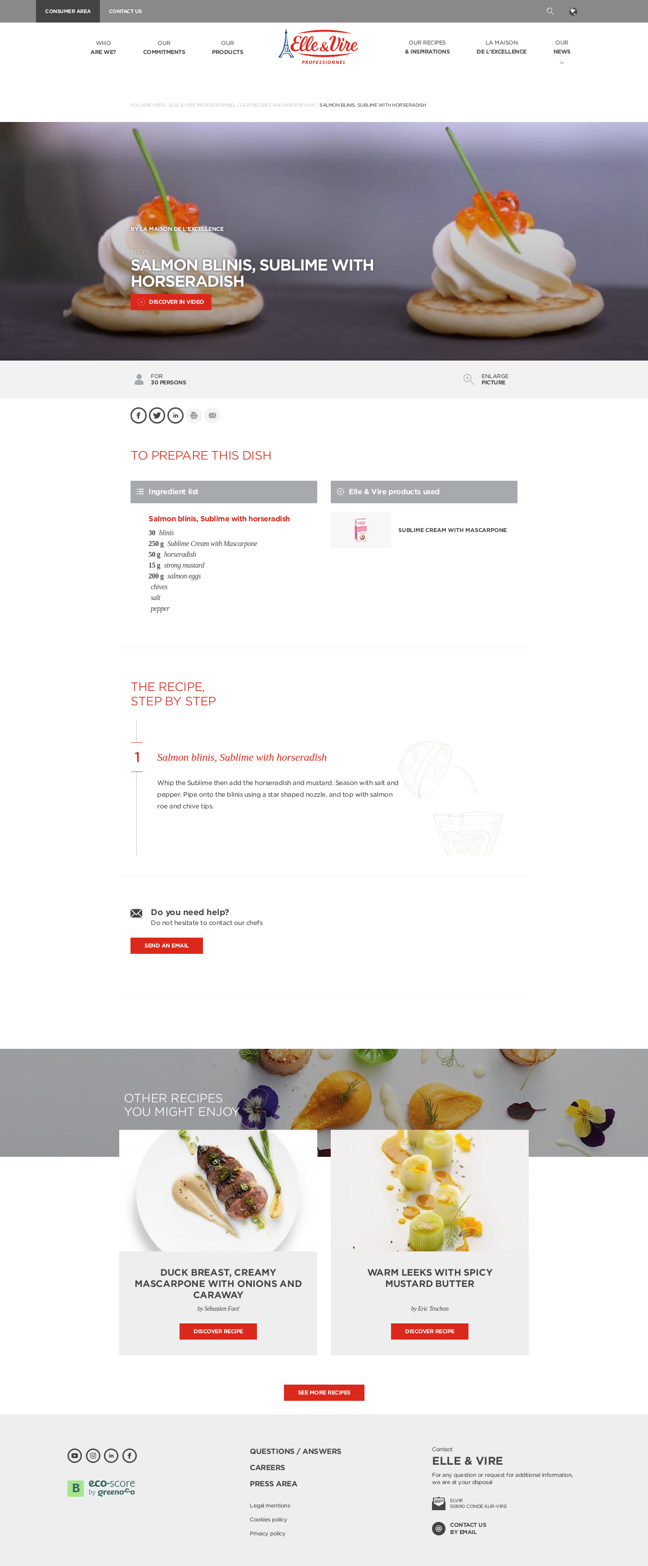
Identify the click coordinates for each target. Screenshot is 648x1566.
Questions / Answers (296, 1451)
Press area (273, 1484)
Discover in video (171, 302)
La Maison (501, 47)
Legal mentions (270, 1505)
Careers (267, 1467)
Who (103, 48)
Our (164, 48)
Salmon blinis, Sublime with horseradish (373, 105)
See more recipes (324, 1392)
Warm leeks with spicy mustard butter (430, 1278)
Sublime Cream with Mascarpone (452, 530)
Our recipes (427, 47)
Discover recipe (218, 1331)
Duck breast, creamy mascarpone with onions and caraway (218, 1283)
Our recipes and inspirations (277, 105)
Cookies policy (268, 1519)
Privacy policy (267, 1533)
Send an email (166, 945)
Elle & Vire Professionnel (202, 105)
